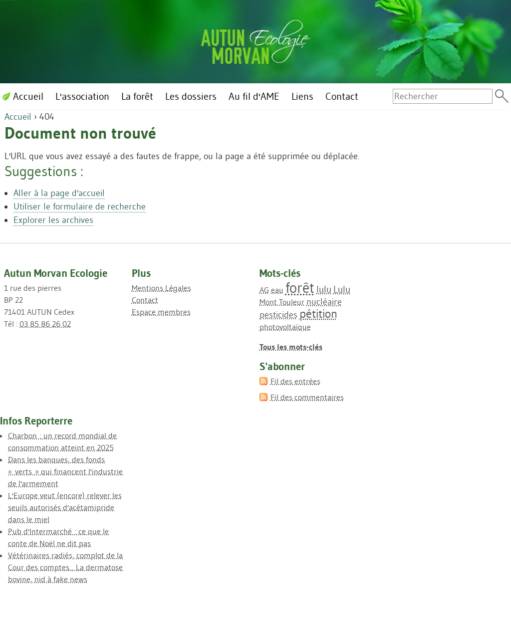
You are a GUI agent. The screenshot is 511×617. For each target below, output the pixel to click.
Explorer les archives (53, 219)
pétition (318, 313)
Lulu (341, 289)
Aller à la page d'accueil (59, 193)
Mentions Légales (161, 288)
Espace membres (161, 312)
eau (277, 290)
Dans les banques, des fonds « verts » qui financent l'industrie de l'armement (65, 471)
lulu (323, 289)
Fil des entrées (295, 381)
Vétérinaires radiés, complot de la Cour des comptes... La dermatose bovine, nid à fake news (65, 567)
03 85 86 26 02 (45, 324)
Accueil (17, 116)
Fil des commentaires (307, 397)
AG (264, 290)
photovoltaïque (285, 327)
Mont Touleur (281, 302)
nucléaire (324, 301)
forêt (299, 287)
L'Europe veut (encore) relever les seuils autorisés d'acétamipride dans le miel (65, 507)
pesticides (278, 314)
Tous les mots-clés (290, 347)
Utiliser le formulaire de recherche (79, 206)
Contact (145, 300)
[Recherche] (443, 96)
